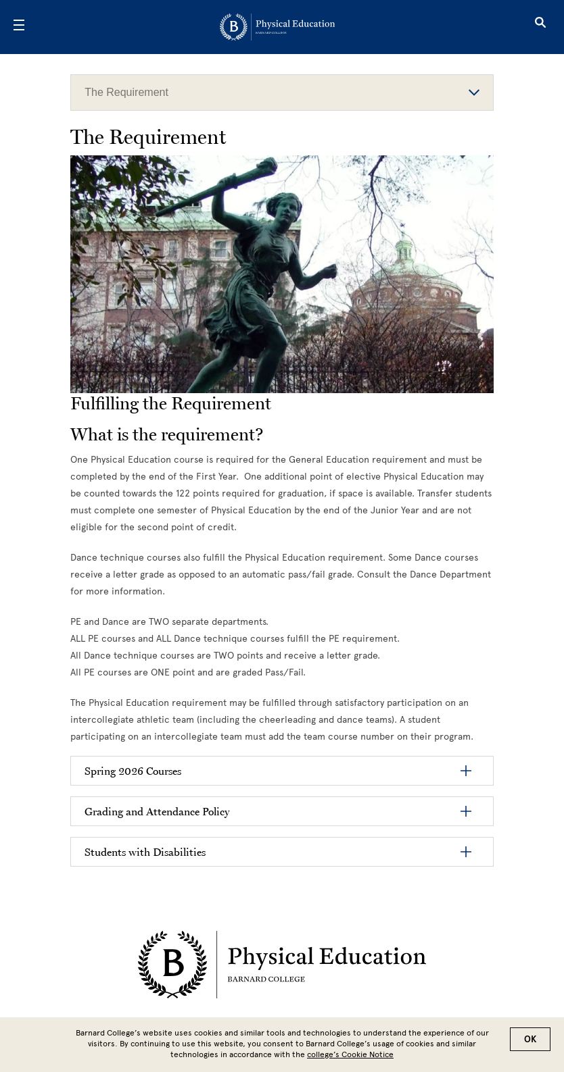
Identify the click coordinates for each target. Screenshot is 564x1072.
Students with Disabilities (145, 852)
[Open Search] (540, 27)
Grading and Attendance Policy (157, 811)
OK (530, 1039)
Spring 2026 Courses (133, 770)
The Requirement (282, 92)
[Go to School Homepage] (277, 27)
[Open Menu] (19, 27)
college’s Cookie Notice (350, 1054)
